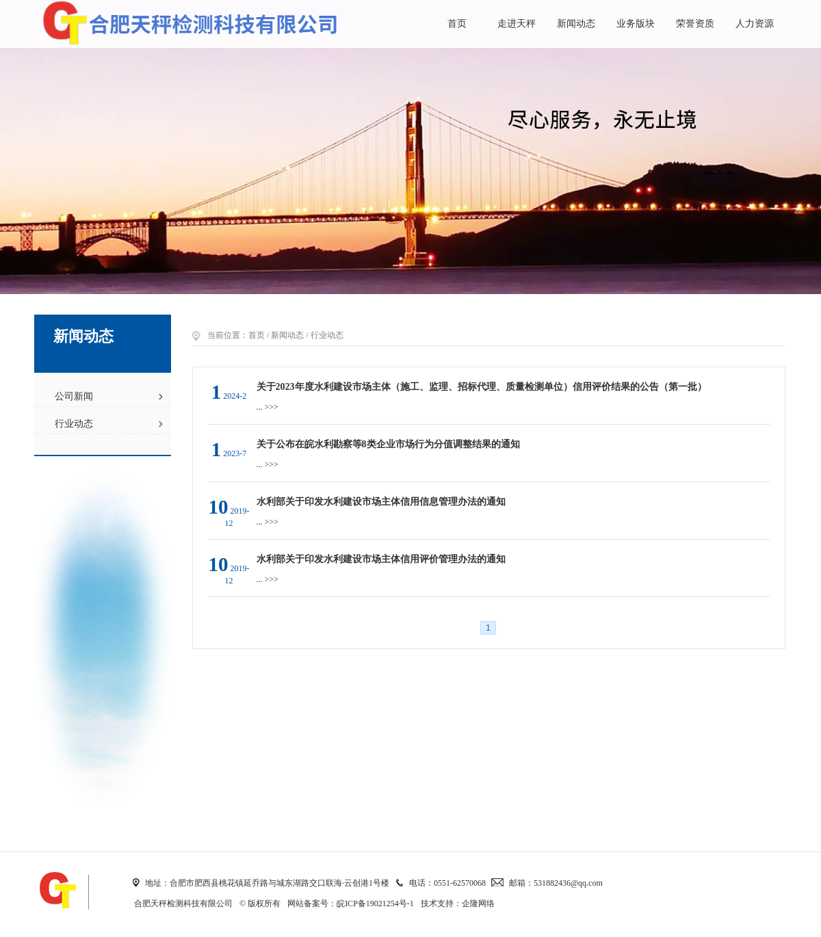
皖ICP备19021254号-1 (375, 903)
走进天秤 (516, 23)
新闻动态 (576, 23)
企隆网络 (478, 903)
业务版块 (635, 23)
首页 (457, 23)
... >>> (267, 407)
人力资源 (754, 23)
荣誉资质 (695, 23)
